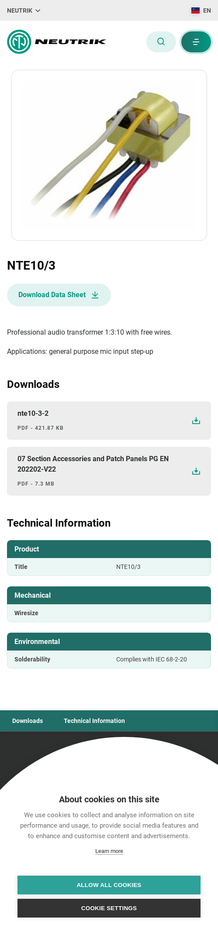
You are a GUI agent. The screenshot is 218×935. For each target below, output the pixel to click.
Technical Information (94, 720)
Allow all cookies (108, 885)
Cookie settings (109, 908)
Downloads (27, 720)
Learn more (109, 851)
